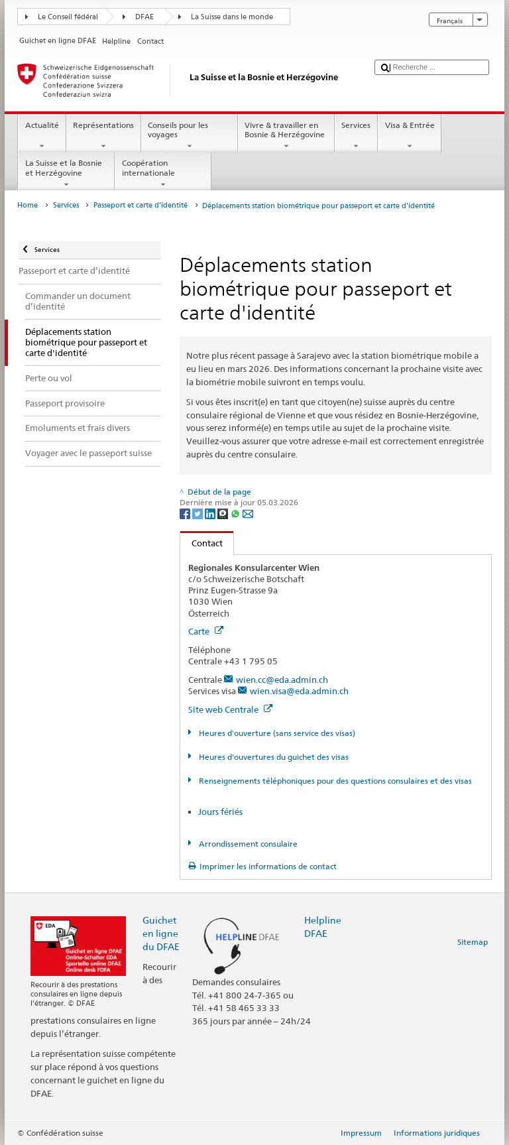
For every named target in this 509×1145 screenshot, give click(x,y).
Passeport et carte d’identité (140, 205)
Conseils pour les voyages (189, 136)
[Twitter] (198, 513)
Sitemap (472, 942)
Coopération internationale (163, 174)
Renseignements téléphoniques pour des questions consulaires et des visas (334, 781)
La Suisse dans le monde (232, 17)
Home (27, 205)
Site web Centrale (230, 709)
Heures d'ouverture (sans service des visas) (276, 733)
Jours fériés (220, 811)
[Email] (248, 513)
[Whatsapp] (236, 513)
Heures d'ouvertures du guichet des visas (273, 757)
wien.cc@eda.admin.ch (282, 679)
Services (356, 136)
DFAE (144, 17)
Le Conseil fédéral (68, 17)
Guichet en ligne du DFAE (161, 933)
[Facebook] (186, 513)
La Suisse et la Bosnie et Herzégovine (66, 174)
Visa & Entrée (409, 136)
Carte (205, 631)
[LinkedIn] (211, 513)
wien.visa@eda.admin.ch (299, 691)
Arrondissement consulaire (247, 844)
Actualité (42, 136)
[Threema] (223, 513)
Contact (201, 543)
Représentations (104, 136)
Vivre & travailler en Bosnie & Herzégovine (286, 136)
